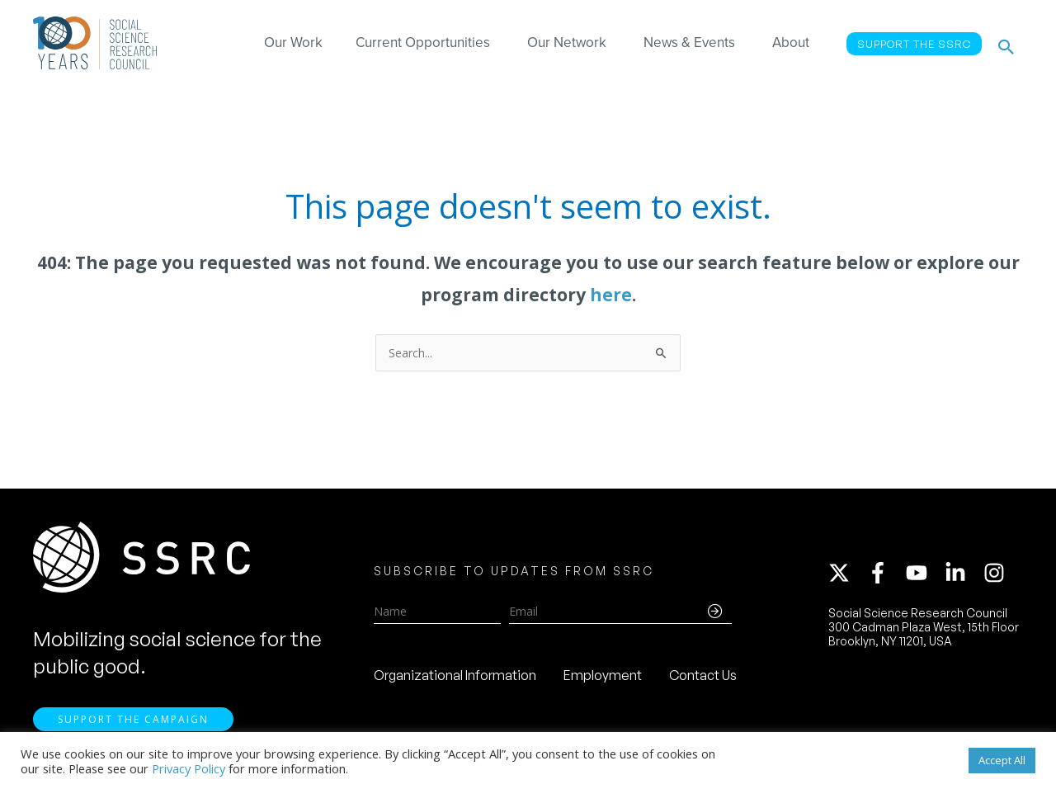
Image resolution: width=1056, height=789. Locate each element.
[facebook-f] (885, 575)
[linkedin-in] (963, 575)
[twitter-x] (846, 575)
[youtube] (924, 575)
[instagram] (997, 575)
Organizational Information (455, 677)
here (611, 294)
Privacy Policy (188, 768)
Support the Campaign (133, 724)
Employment (602, 677)
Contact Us (703, 677)
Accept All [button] (1001, 760)
